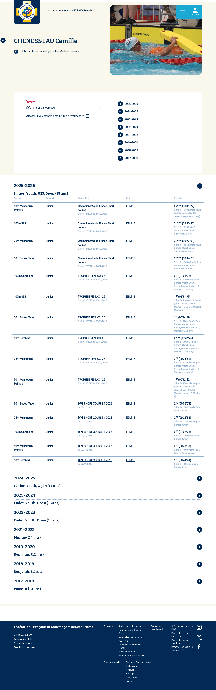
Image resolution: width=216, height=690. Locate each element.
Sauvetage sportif (112, 662)
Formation (108, 626)
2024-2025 (128, 111)
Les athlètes (64, 10)
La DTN (129, 681)
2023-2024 (128, 119)
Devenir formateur (127, 652)
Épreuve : (31, 102)
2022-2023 (128, 127)
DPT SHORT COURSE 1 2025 (95, 403)
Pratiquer (130, 670)
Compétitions (132, 678)
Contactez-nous (23, 643)
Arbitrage (130, 674)
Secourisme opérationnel (157, 627)
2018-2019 (128, 150)
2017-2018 (128, 158)
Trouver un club (23, 639)
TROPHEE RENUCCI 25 (91, 276)
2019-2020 (128, 142)
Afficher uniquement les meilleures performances (55, 116)
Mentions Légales (24, 647)
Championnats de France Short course (96, 208)
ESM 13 (130, 206)
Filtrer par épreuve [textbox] (44, 107)
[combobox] (67, 108)
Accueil (51, 10)
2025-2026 (128, 104)
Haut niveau (131, 666)
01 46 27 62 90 (23, 634)
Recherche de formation (130, 626)
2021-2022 (128, 135)
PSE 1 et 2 (123, 641)
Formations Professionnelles (132, 655)
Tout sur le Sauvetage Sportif (139, 662)
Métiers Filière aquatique (130, 637)
